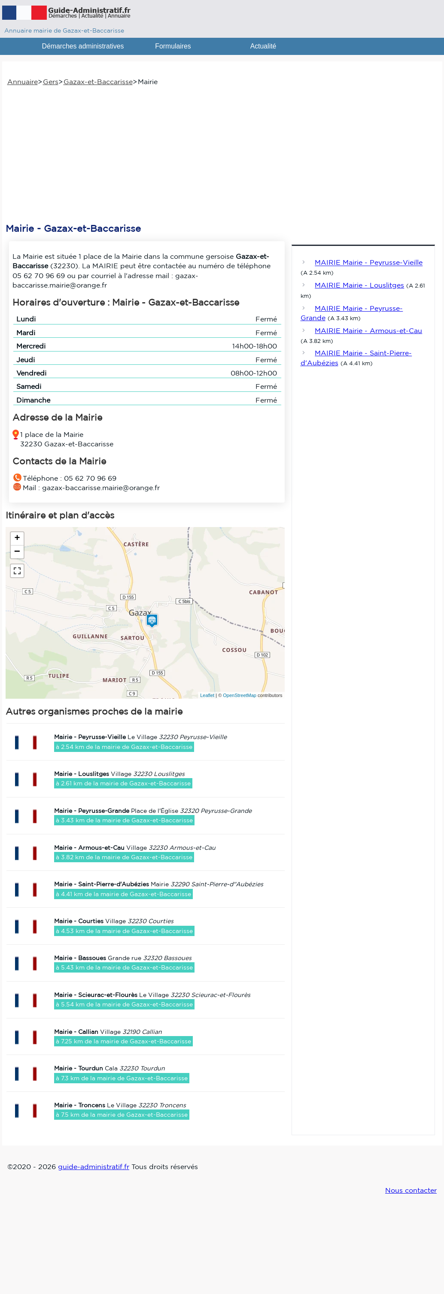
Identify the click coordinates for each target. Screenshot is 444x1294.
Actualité (263, 46)
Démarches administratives (83, 46)
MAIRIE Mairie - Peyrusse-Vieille (369, 263)
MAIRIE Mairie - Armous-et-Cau (368, 330)
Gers (50, 81)
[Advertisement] (220, 155)
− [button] (17, 551)
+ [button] (17, 538)
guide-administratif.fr (93, 1166)
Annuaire (22, 81)
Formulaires (173, 46)
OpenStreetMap (239, 695)
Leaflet (207, 695)
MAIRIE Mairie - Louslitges (359, 285)
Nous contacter (411, 1190)
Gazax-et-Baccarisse (98, 81)
